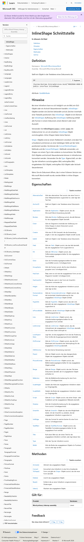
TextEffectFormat (56, 426)
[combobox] (15, 30)
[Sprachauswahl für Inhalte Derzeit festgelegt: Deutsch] (7, 532)
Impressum (44, 540)
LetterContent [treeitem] (9, 102)
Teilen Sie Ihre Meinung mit (67, 17)
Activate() (36, 465)
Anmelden (78, 3)
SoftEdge (36, 419)
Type (63, 158)
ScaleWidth (36, 391)
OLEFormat (36, 341)
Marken (55, 540)
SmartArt (36, 410)
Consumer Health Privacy (10, 540)
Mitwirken (45, 537)
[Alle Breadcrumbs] (34, 26)
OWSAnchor (37, 350)
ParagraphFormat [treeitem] (10, 452)
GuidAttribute (44, 93)
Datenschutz (55, 537)
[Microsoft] (4, 3)
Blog (35, 537)
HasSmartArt (37, 280)
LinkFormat (36, 326)
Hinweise (36, 46)
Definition (37, 43)
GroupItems (37, 267)
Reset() (35, 482)
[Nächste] (66, 3)
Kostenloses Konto (73, 9)
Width (35, 445)
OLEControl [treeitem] (8, 256)
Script (35, 397)
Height (35, 286)
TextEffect (36, 426)
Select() (35, 488)
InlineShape (73, 108)
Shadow (35, 404)
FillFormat (54, 252)
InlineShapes (39, 118)
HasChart (36, 273)
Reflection (36, 378)
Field (34, 245)
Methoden (37, 52)
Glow (34, 261)
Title (34, 434)
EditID (35, 239)
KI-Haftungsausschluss (9, 537)
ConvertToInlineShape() (68, 146)
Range (35, 369)
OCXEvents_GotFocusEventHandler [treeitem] (15, 239)
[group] (57, 85)
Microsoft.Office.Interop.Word (48, 26)
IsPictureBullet (37, 310)
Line (34, 317)
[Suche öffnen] (71, 3)
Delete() (35, 478)
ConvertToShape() (52, 149)
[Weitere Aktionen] (80, 26)
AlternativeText (38, 195)
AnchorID (36, 204)
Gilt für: (36, 55)
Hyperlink (36, 302)
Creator (35, 232)
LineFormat (55, 317)
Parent (35, 354)
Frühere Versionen (26, 537)
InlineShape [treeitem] (10, 42)
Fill (34, 252)
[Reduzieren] (26, 25)
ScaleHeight (37, 385)
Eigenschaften (38, 49)
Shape (34, 140)
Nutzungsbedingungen (30, 540)
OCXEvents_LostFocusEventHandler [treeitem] (15, 246)
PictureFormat (37, 360)
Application (36, 211)
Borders (35, 217)
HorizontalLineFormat (58, 293)
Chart (35, 224)
